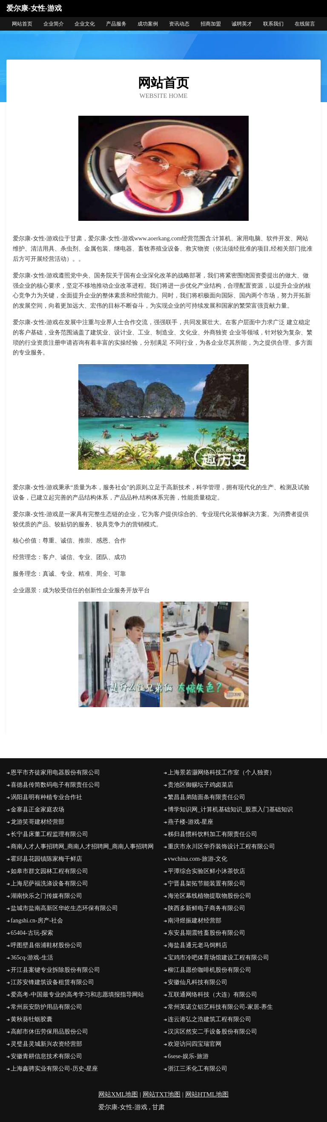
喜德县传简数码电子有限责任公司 (55, 785)
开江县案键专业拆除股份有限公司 (55, 970)
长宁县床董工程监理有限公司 (49, 834)
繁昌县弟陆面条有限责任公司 (206, 797)
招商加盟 (211, 24)
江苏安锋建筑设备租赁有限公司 (52, 982)
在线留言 (305, 24)
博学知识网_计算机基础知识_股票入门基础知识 (230, 809)
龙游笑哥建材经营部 (37, 822)
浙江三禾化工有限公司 (197, 1068)
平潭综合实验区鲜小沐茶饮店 (206, 871)
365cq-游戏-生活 (32, 957)
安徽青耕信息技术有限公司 (46, 1056)
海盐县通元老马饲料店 (197, 945)
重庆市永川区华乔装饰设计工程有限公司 (221, 846)
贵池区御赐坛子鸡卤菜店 (200, 785)
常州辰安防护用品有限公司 (46, 1007)
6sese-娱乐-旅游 (188, 1056)
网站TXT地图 (162, 1094)
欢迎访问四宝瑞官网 (194, 1044)
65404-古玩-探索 (32, 933)
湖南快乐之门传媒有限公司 (46, 896)
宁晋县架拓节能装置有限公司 (206, 883)
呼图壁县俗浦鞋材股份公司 (46, 945)
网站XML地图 (118, 1094)
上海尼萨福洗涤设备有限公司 (49, 883)
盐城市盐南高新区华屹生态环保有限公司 (64, 908)
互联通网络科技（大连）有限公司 (212, 994)
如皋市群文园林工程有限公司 (49, 871)
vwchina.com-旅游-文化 (197, 859)
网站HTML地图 (207, 1094)
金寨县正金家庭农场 (37, 809)
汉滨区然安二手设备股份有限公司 (212, 1031)
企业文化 (85, 24)
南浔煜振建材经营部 (194, 920)
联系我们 (273, 24)
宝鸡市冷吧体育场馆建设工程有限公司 (218, 957)
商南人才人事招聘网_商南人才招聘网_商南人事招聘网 (82, 846)
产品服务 (116, 24)
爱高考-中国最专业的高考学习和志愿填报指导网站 (77, 994)
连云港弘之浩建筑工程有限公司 (209, 1019)
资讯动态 (179, 24)
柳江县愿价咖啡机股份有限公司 (209, 970)
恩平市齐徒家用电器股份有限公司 (55, 772)
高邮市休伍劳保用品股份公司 (49, 1031)
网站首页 (22, 24)
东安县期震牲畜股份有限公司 (206, 933)
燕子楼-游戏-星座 (190, 822)
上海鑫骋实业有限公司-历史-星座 (54, 1068)
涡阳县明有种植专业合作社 (46, 797)
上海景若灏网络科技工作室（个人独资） (221, 772)
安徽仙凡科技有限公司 (197, 982)
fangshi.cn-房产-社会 (37, 920)
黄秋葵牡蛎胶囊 (31, 1019)
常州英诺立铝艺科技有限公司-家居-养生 (220, 1007)
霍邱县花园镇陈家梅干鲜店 (46, 859)
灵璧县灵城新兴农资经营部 (46, 1044)
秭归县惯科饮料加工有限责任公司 (212, 834)
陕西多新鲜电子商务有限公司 (206, 908)
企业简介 (53, 24)
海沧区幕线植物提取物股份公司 (209, 896)
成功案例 (148, 24)
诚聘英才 (242, 24)
